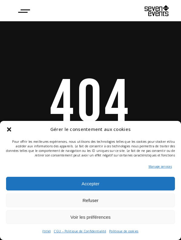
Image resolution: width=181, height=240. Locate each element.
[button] (9, 129)
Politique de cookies (124, 231)
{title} (46, 231)
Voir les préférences (90, 217)
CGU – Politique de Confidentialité (80, 231)
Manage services (160, 166)
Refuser (90, 200)
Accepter (90, 183)
